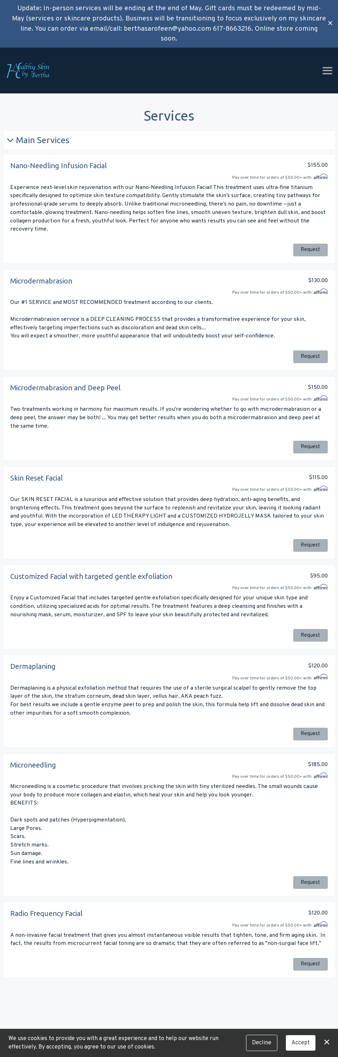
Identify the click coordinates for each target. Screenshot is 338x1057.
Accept (300, 1042)
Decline (261, 1042)
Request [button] (310, 250)
